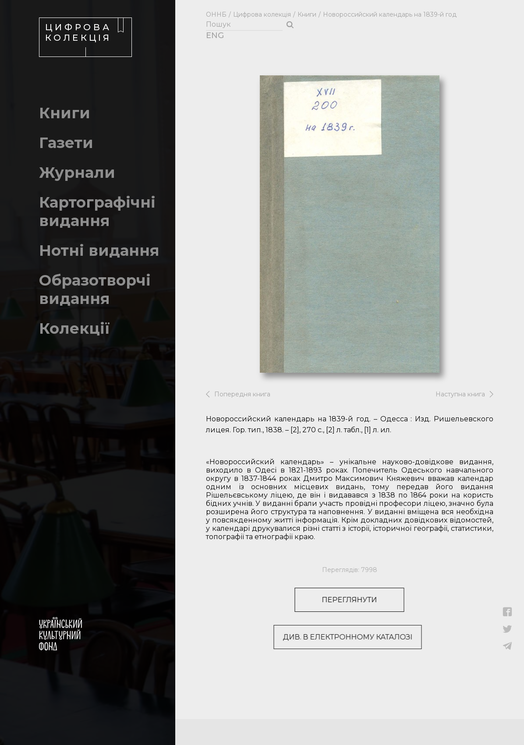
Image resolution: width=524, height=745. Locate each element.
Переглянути (334, 600)
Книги (306, 14)
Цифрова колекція (262, 14)
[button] (507, 614)
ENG (211, 35)
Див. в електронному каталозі (324, 637)
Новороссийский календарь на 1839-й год (390, 14)
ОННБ (216, 14)
